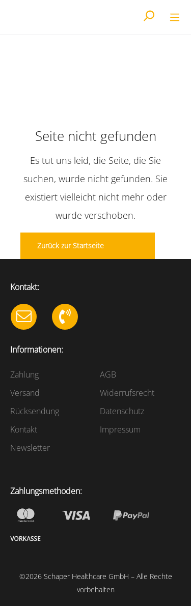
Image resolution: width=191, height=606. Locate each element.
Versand (25, 392)
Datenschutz (122, 411)
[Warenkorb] (162, 18)
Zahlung (24, 374)
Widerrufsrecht (127, 392)
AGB (108, 374)
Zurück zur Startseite (70, 245)
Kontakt (23, 429)
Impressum (120, 429)
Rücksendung (34, 411)
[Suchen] (148, 16)
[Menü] (173, 17)
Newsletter (30, 447)
